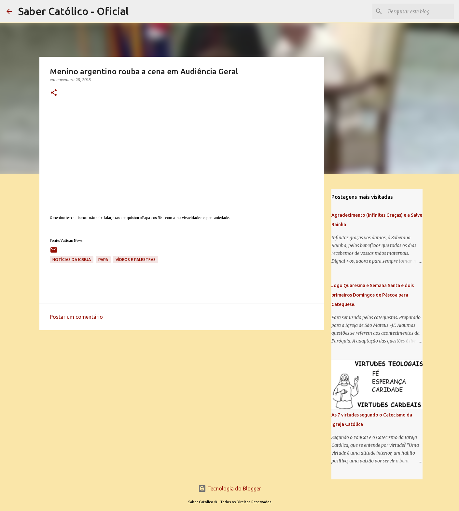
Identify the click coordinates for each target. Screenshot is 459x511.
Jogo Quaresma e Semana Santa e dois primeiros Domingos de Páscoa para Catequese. (372, 295)
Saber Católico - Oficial (73, 11)
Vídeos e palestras (136, 259)
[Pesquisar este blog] (419, 11)
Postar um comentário (76, 317)
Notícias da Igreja (71, 259)
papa (103, 259)
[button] (54, 93)
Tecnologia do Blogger (229, 488)
